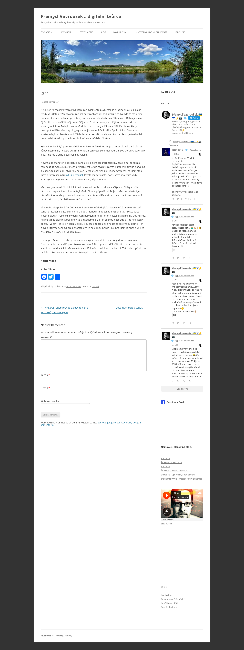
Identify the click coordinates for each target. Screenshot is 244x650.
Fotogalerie (86, 32)
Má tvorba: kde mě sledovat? (151, 32)
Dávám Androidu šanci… (131, 307)
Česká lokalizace (169, 607)
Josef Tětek (178, 149)
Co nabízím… (47, 32)
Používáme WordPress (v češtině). (57, 635)
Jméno (45, 375)
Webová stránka (50, 401)
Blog (103, 32)
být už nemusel (74, 175)
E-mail (45, 388)
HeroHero (180, 32)
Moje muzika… (120, 32)
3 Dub (175, 279)
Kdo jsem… (66, 32)
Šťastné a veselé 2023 (171, 462)
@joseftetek (195, 149)
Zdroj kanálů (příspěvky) (173, 599)
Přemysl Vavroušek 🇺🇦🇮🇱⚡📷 (186, 211)
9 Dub (176, 154)
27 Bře (175, 344)
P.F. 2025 (165, 458)
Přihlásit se (166, 594)
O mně (95, 286)
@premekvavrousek (184, 216)
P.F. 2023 (165, 466)
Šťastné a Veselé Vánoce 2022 (175, 470)
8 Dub (175, 220)
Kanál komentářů (169, 603)
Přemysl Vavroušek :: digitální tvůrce (81, 16)
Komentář (47, 337)
